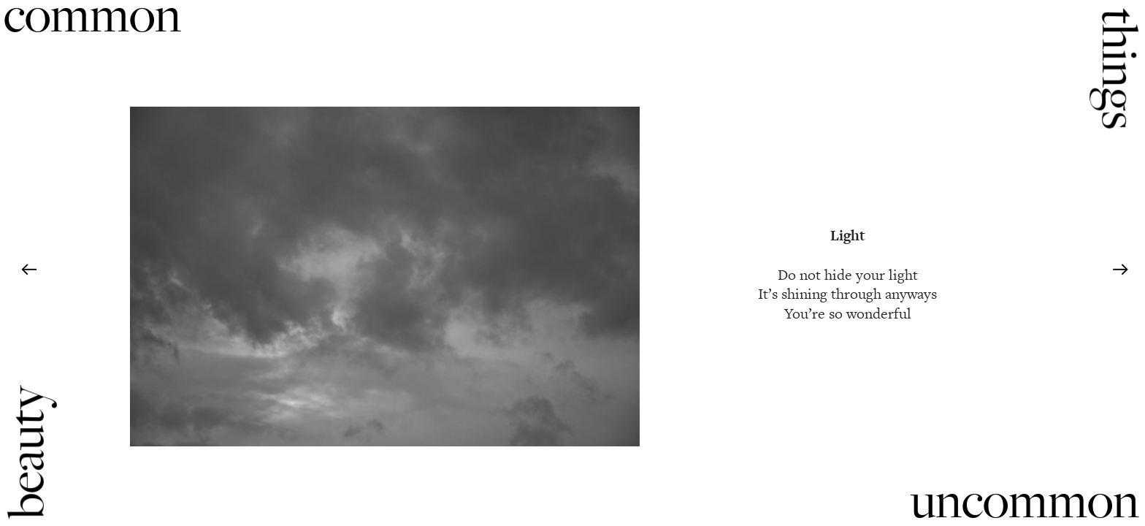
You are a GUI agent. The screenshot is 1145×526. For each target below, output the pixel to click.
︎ (1120, 270)
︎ (29, 270)
